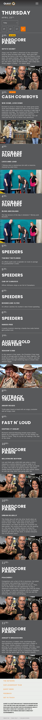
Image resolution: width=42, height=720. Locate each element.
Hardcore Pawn (14, 41)
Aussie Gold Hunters (16, 343)
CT (17, 29)
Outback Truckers (13, 398)
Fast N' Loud (16, 423)
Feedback (7, 693)
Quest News (8, 689)
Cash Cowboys (20, 97)
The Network (9, 681)
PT (4, 29)
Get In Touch (9, 697)
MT (10, 29)
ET (23, 29)
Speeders (12, 252)
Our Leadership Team (12, 685)
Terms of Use (6, 718)
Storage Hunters (12, 154)
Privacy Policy (14, 718)
